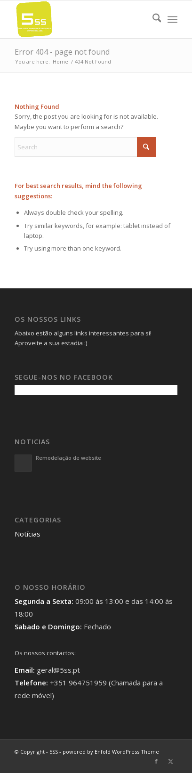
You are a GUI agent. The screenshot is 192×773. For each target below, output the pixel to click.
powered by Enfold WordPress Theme (111, 751)
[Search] (152, 19)
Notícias (27, 533)
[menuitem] (152, 19)
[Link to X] (170, 761)
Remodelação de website (68, 457)
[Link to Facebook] (156, 761)
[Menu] (172, 19)
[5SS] (80, 19)
